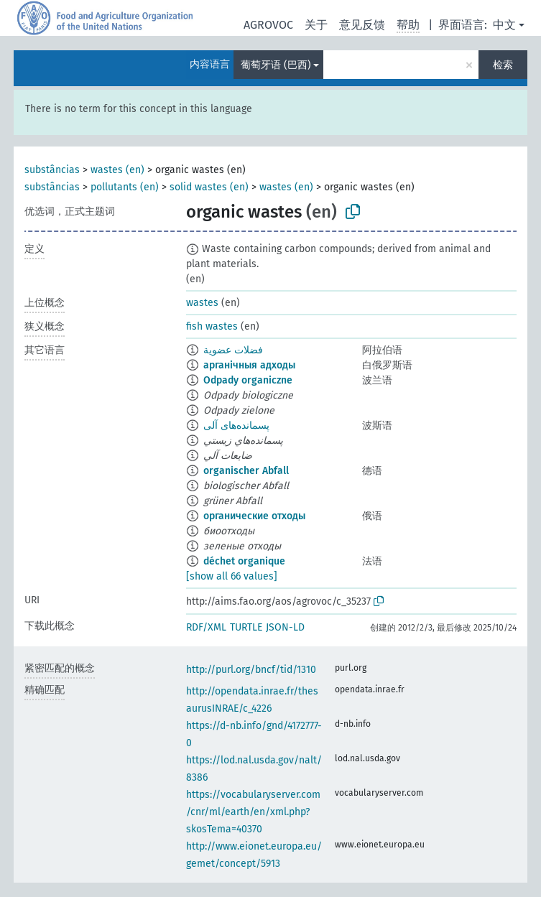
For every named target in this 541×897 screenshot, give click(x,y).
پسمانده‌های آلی (236, 425)
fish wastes (212, 326)
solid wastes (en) (209, 187)
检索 (503, 65)
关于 (316, 25)
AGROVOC (268, 25)
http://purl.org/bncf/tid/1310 (251, 670)
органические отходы (254, 516)
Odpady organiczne (247, 380)
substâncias (52, 170)
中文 (504, 25)
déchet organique (244, 561)
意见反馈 (362, 25)
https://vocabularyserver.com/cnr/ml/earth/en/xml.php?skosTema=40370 (253, 812)
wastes (202, 303)
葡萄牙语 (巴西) (276, 65)
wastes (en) (117, 170)
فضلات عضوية (233, 350)
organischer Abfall (246, 471)
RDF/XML (206, 627)
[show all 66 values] (231, 576)
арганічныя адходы (249, 365)
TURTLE (246, 627)
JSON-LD (285, 627)
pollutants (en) (125, 187)
